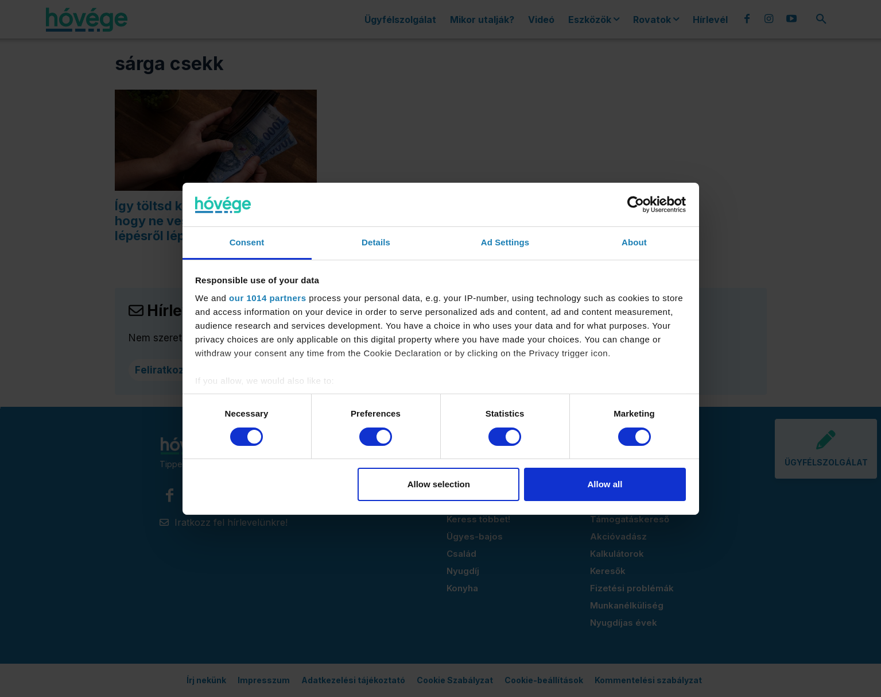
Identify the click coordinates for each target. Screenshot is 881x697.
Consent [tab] (247, 242)
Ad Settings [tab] (505, 242)
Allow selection (438, 484)
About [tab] (634, 242)
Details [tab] (376, 242)
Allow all (605, 484)
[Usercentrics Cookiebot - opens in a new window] (635, 204)
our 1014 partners (267, 298)
